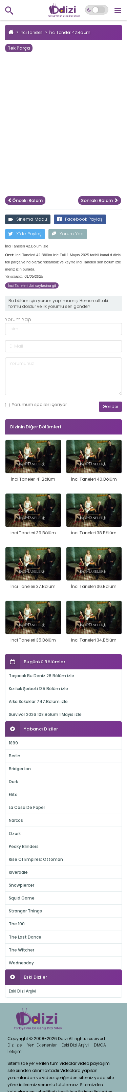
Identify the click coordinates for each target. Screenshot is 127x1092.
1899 (13, 743)
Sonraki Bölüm (99, 200)
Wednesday (21, 963)
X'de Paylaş (25, 233)
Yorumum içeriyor (36, 405)
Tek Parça (19, 48)
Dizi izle (14, 1045)
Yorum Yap (68, 233)
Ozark (15, 833)
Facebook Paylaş (80, 219)
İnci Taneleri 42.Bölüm (69, 32)
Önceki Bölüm (25, 200)
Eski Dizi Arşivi (22, 991)
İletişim (14, 1051)
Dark (13, 781)
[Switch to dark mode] (96, 10)
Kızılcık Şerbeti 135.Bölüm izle (38, 688)
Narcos (16, 820)
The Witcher (21, 950)
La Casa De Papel (27, 807)
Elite (13, 794)
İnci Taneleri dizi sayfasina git (32, 285)
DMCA (100, 1045)
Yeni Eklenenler (42, 1045)
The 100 (17, 924)
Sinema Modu (27, 219)
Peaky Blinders (24, 846)
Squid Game (22, 898)
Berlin (14, 756)
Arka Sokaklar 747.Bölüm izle (38, 701)
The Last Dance (25, 937)
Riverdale (18, 872)
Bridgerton (20, 769)
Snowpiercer (21, 885)
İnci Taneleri (31, 32)
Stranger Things (25, 911)
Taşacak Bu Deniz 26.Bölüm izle (41, 676)
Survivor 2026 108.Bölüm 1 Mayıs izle (45, 714)
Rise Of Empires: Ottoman (36, 859)
